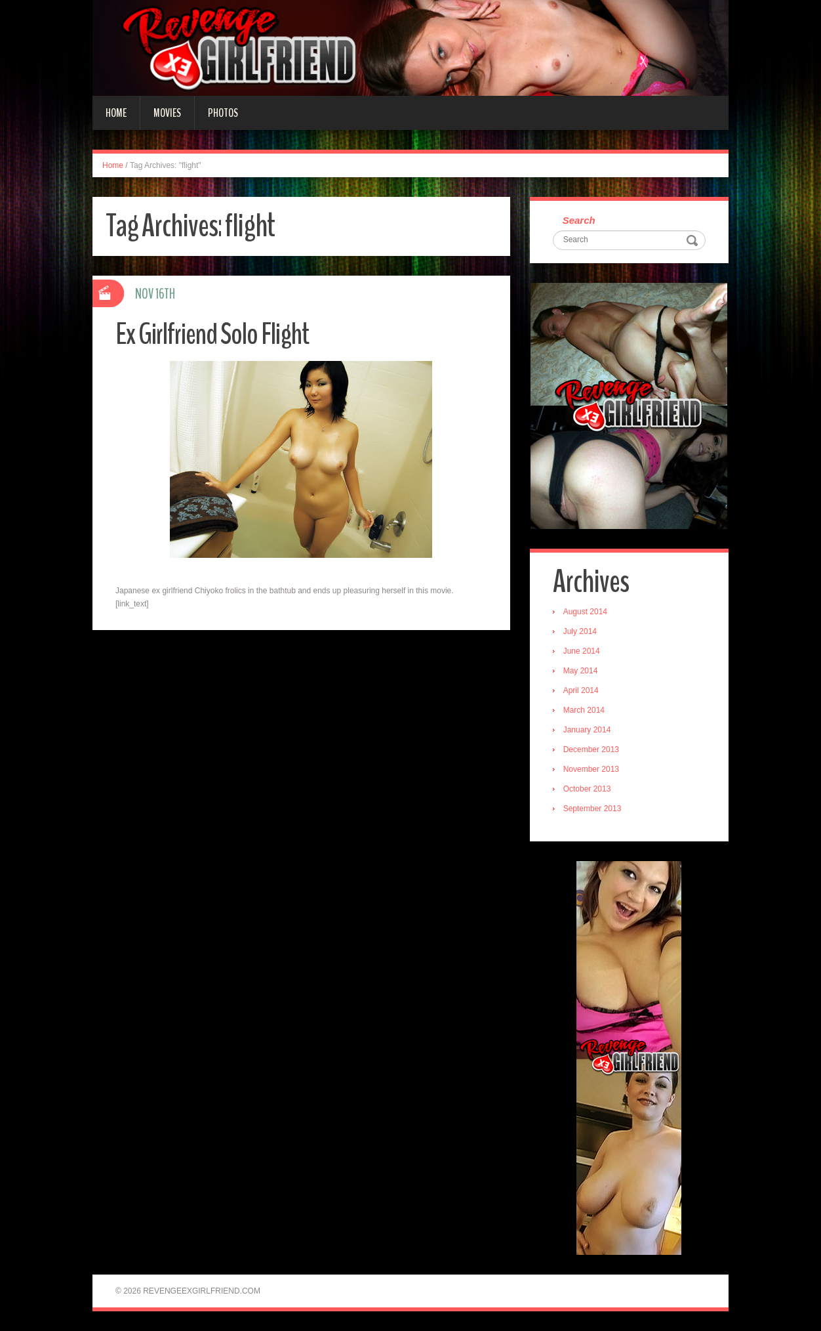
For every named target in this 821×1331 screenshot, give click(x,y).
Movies (167, 113)
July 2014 (580, 631)
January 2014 (587, 729)
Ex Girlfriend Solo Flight (212, 334)
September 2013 (592, 808)
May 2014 (580, 670)
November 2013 (591, 769)
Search (579, 220)
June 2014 (581, 651)
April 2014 (581, 690)
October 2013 (587, 788)
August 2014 (585, 611)
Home (116, 113)
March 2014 (584, 710)
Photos (223, 113)
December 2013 (591, 749)
